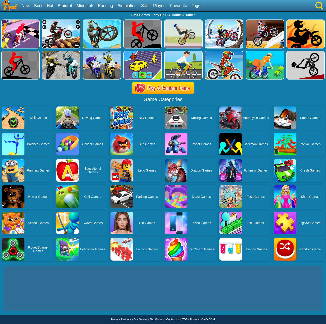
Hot (50, 5)
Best (38, 5)
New (26, 5)
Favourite (178, 5)
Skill (145, 5)
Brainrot (65, 5)
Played (159, 5)
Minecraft (85, 5)
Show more (18, 303)
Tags (196, 5)
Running (105, 5)
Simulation (127, 5)
